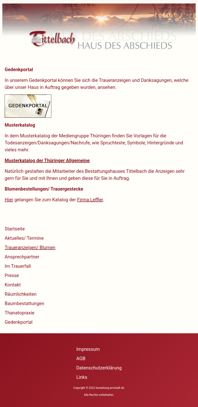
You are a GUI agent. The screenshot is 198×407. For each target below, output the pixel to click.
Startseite (15, 229)
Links (81, 377)
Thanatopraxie (19, 313)
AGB (80, 358)
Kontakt (13, 285)
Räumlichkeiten (21, 294)
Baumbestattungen (24, 303)
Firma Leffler (90, 199)
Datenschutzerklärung (99, 368)
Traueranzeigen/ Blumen (30, 247)
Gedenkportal (18, 322)
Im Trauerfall (18, 266)
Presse (12, 275)
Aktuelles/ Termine (24, 238)
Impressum (88, 349)
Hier (9, 199)
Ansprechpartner (22, 257)
